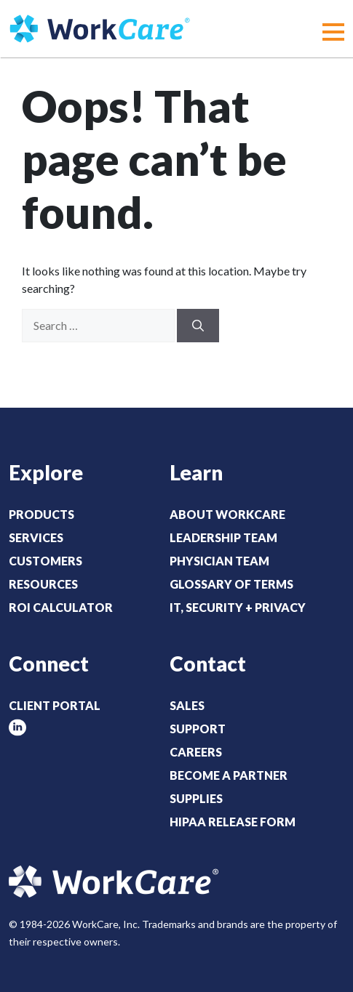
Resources (43, 584)
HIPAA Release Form (233, 821)
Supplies (196, 798)
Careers (196, 752)
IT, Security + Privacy (238, 607)
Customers (45, 561)
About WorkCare (227, 514)
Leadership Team (223, 537)
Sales (187, 705)
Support (198, 728)
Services (36, 537)
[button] (333, 32)
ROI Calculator (61, 607)
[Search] (198, 325)
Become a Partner (228, 775)
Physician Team (219, 561)
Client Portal (54, 705)
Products (41, 514)
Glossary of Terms (231, 584)
